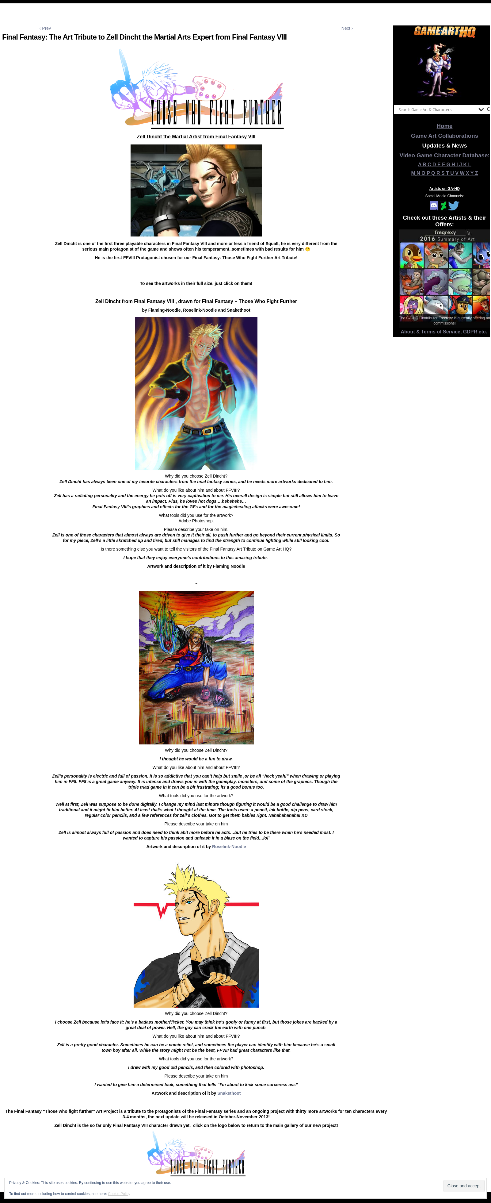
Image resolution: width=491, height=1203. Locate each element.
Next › (347, 28)
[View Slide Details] (444, 70)
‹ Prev (45, 28)
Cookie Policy (119, 1194)
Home (445, 126)
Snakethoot (229, 1093)
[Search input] (437, 109)
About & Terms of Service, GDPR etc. (445, 331)
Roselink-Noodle (229, 846)
